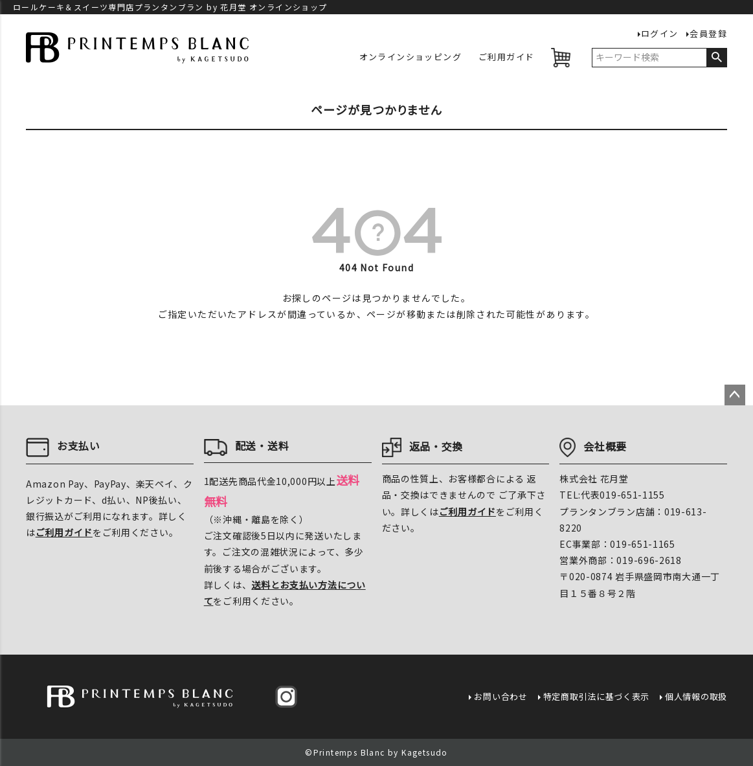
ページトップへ (735, 395)
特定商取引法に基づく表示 (596, 696)
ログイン (660, 33)
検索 (716, 58)
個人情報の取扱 (696, 696)
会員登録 (708, 33)
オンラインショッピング (410, 57)
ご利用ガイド (506, 57)
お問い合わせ (500, 696)
